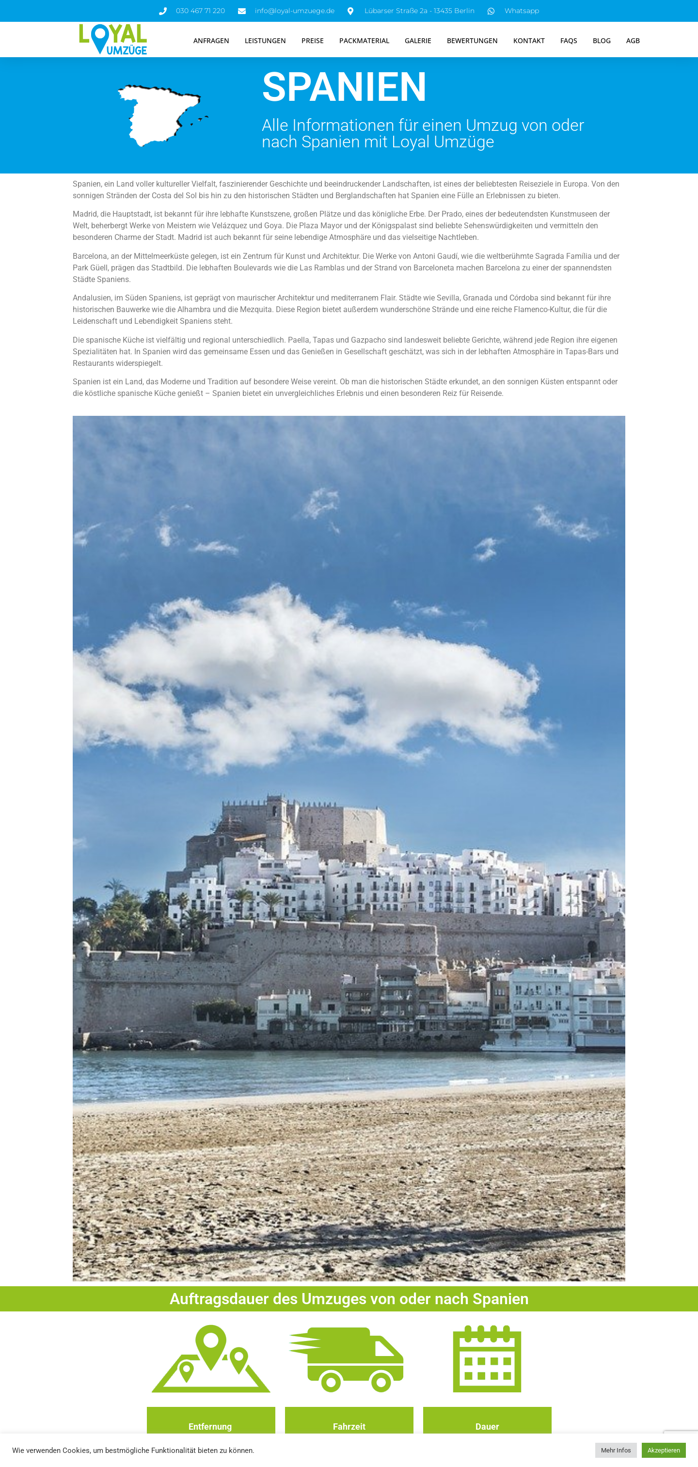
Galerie (418, 40)
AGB (633, 40)
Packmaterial (364, 40)
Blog (602, 40)
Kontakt (529, 40)
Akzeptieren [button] (664, 1450)
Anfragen (211, 40)
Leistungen (265, 40)
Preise (312, 40)
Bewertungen (472, 40)
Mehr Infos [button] (616, 1450)
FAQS (568, 40)
